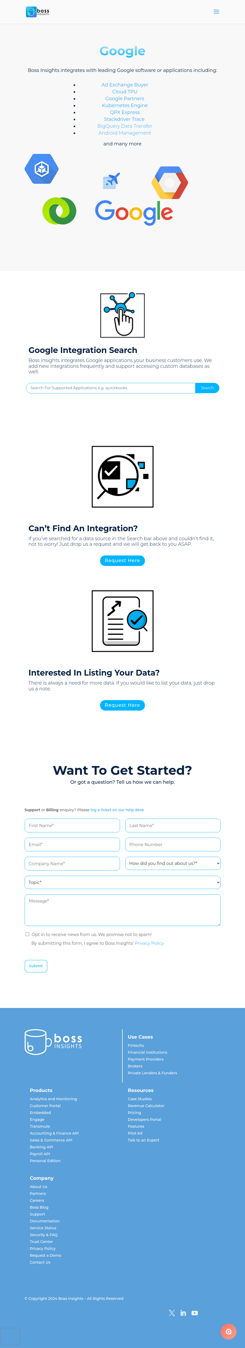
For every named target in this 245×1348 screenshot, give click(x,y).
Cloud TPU (124, 92)
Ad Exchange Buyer (124, 85)
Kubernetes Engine (125, 105)
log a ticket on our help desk (117, 810)
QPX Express (125, 112)
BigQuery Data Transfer (125, 126)
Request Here (122, 561)
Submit (36, 966)
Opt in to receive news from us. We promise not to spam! (92, 934)
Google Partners (124, 99)
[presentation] (10, 1336)
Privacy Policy (149, 943)
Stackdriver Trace (124, 119)
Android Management (125, 133)
